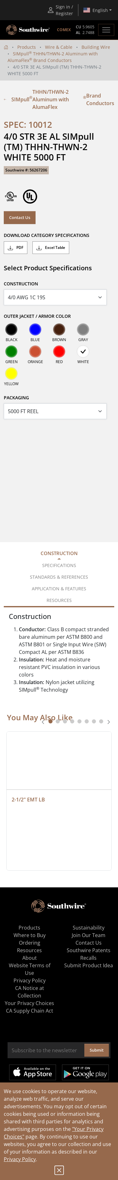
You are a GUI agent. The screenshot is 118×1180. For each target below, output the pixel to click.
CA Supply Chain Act (29, 1010)
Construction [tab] (59, 553)
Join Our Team (88, 935)
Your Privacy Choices (29, 1003)
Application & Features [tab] (59, 589)
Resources (29, 950)
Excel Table (51, 247)
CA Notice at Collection (29, 992)
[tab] (50, 721)
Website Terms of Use (29, 969)
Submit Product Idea (88, 965)
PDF (15, 247)
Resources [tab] (59, 600)
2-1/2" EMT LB (28, 799)
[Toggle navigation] (106, 30)
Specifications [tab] (59, 565)
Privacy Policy (20, 1159)
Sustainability (88, 927)
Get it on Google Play (85, 1072)
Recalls (88, 957)
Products (26, 47)
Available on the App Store (32, 1072)
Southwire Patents (88, 950)
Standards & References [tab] (59, 577)
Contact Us (19, 217)
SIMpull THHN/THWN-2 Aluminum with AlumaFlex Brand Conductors (59, 99)
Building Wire (95, 47)
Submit (97, 1050)
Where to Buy (30, 935)
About (29, 957)
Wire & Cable (58, 47)
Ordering (29, 942)
